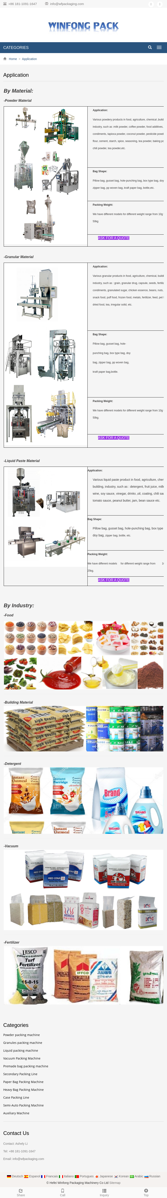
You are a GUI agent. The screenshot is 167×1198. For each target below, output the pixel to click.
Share (21, 1192)
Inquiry (104, 1192)
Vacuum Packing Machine (21, 1058)
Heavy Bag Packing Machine (23, 1090)
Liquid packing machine (20, 1050)
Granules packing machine (22, 1043)
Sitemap (114, 1183)
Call (63, 1192)
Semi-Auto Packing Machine (23, 1105)
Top (146, 1192)
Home (13, 59)
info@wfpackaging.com (67, 4)
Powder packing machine (21, 1035)
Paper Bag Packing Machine (23, 1082)
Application (29, 59)
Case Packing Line (16, 1097)
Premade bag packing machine (25, 1066)
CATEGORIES (16, 47)
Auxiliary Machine (16, 1113)
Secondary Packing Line (20, 1074)
